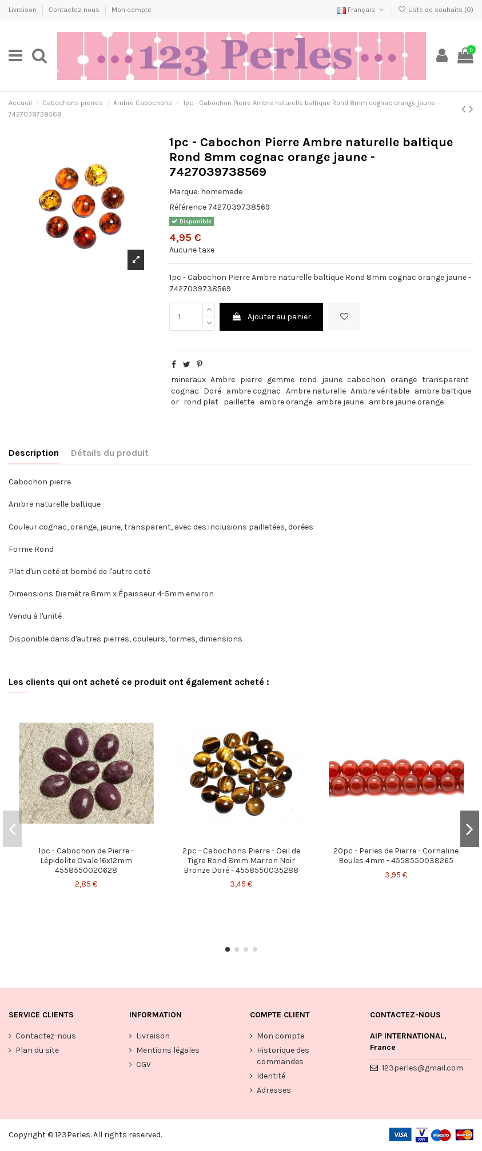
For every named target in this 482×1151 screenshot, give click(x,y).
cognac (185, 391)
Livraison (23, 10)
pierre (251, 379)
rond (308, 379)
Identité (271, 1076)
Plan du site (37, 1050)
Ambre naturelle (316, 391)
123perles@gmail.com (422, 1068)
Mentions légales (168, 1050)
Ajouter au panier (271, 317)
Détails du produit (110, 452)
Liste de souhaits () (435, 10)
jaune (332, 379)
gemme (280, 379)
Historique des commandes (283, 1055)
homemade (221, 191)
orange (404, 379)
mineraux (188, 379)
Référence (187, 207)
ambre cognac (253, 391)
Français (361, 10)
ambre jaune (340, 402)
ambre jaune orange (406, 402)
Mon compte (131, 10)
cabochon (366, 379)
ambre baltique (443, 391)
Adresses (274, 1090)
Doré (212, 391)
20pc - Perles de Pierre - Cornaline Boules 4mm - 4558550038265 (396, 855)
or (175, 402)
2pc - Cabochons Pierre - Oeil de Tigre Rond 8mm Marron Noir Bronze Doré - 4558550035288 (241, 860)
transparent (445, 379)
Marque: (184, 191)
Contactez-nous (75, 10)
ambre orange (286, 402)
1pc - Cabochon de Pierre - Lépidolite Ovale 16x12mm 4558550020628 (86, 860)
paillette (239, 402)
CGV (143, 1064)
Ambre (222, 379)
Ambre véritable (379, 391)
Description (34, 452)
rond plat (201, 402)
